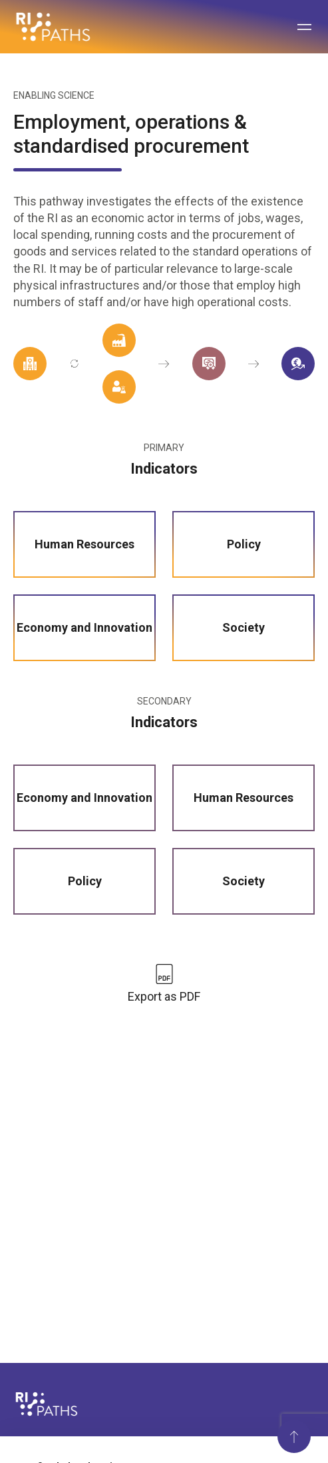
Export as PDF (164, 996)
